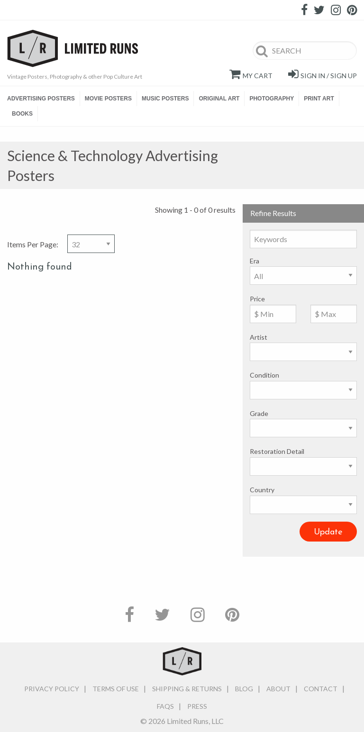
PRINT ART (319, 98)
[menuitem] (43, 98)
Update (328, 532)
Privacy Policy (51, 689)
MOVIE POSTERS (108, 98)
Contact (320, 689)
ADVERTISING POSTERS (41, 98)
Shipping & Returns (187, 689)
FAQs (165, 706)
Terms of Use (115, 689)
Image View (336, 156)
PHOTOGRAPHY (271, 98)
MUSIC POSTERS (165, 98)
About (278, 689)
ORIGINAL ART (219, 98)
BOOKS (22, 113)
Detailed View (352, 156)
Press (197, 706)
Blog (244, 689)
